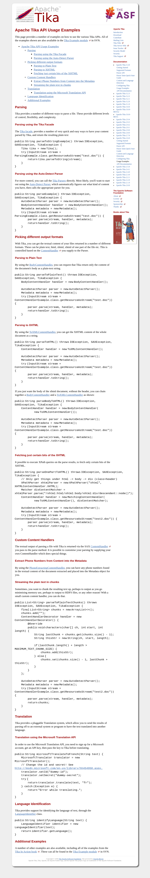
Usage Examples (122, 88)
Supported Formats (123, 70)
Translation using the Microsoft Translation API (60, 92)
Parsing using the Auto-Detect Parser (54, 58)
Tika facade (26, 131)
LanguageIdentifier (25, 822)
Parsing (32, 50)
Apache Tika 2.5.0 (123, 167)
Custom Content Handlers (42, 77)
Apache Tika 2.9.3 (123, 122)
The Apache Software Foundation (70, 867)
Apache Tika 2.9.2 (123, 125)
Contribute (117, 38)
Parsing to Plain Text (45, 65)
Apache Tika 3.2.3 (123, 93)
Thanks (116, 207)
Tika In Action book (26, 860)
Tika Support (118, 56)
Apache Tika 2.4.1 (123, 169)
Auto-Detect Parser (40, 184)
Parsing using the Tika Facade (50, 54)
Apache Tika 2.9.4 (123, 119)
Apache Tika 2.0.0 (123, 185)
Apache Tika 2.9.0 (123, 130)
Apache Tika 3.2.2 (123, 96)
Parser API (120, 73)
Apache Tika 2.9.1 (123, 127)
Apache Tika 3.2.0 (123, 101)
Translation (34, 88)
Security (116, 54)
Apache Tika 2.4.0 (123, 172)
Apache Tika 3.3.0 (123, 65)
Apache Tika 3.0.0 (123, 107)
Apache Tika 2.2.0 (123, 180)
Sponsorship (118, 204)
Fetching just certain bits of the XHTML (56, 73)
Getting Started (122, 67)
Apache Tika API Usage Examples (40, 46)
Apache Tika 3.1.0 (123, 104)
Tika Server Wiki (119, 46)
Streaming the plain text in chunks (52, 84)
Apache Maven (98, 867)
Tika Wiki (117, 43)
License (116, 199)
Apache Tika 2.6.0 (123, 138)
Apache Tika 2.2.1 (123, 177)
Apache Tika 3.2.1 (123, 99)
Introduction (118, 32)
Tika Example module (76, 40)
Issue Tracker (118, 48)
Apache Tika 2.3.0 (123, 175)
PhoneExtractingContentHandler (47, 573)
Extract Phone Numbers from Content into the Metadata (64, 81)
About (115, 196)
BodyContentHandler (41, 266)
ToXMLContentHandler (42, 334)
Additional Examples (39, 100)
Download (117, 35)
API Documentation (124, 91)
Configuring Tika (122, 85)
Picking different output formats (45, 62)
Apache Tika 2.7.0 (123, 135)
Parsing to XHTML (44, 69)
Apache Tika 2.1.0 (123, 183)
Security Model (119, 51)
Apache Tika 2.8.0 (123, 133)
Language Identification (41, 96)
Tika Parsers (59, 181)
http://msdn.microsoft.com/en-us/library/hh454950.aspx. (59, 776)
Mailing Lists (118, 40)
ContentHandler (49, 252)
